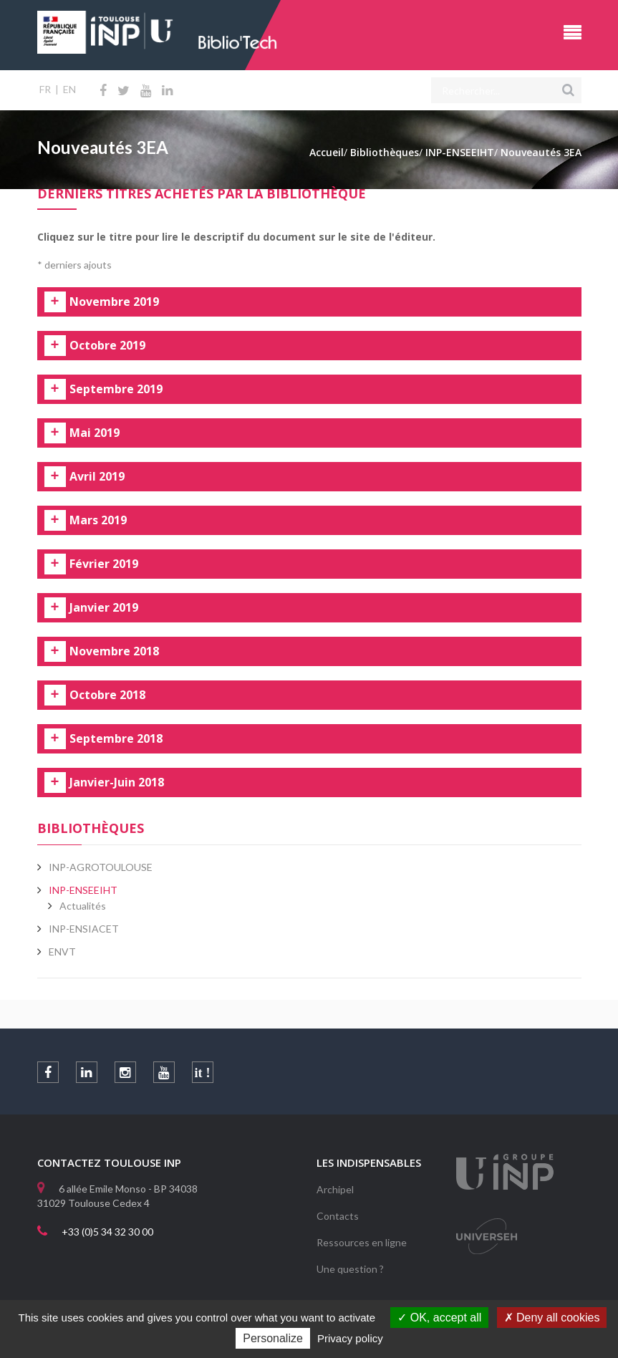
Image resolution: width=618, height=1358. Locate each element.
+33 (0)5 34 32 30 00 (107, 1231)
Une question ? (350, 1269)
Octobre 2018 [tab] (107, 695)
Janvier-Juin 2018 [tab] (116, 783)
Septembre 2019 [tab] (116, 390)
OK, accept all (439, 1317)
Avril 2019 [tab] (97, 477)
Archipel (335, 1189)
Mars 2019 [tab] (98, 521)
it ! (203, 1072)
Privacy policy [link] (350, 1338)
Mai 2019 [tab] (94, 433)
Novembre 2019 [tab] (114, 302)
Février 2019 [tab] (103, 564)
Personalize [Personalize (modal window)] (273, 1338)
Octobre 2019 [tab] (107, 346)
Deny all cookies (552, 1317)
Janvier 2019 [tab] (103, 608)
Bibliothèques (90, 828)
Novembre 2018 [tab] (114, 652)
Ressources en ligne (362, 1242)
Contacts (338, 1216)
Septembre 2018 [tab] (116, 739)
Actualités (82, 906)
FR (45, 89)
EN (69, 89)
